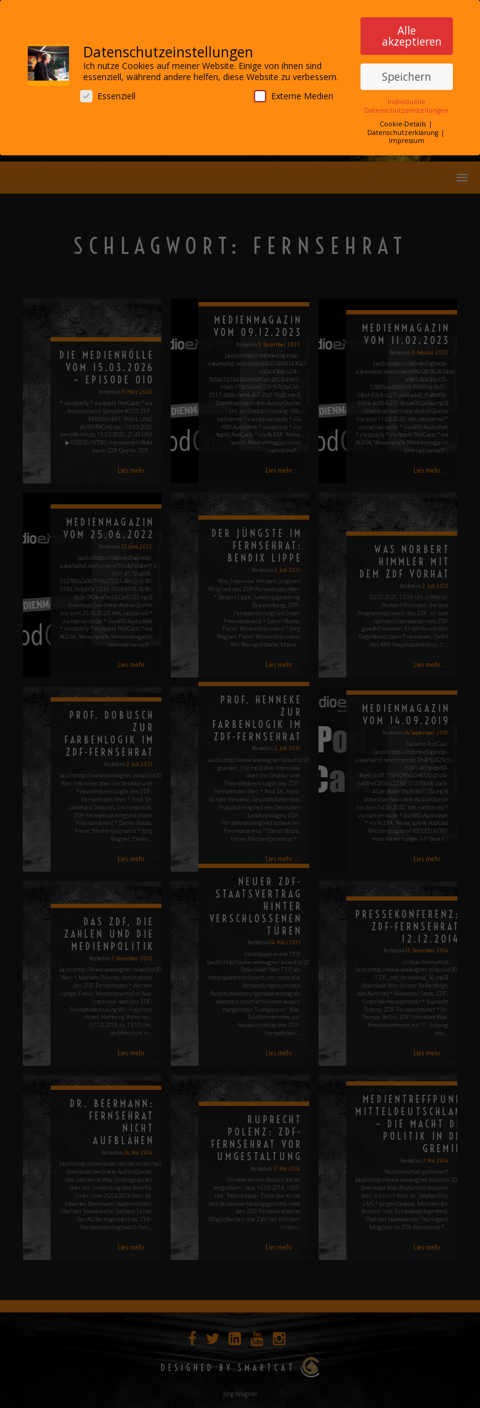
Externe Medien (293, 94)
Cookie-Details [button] (404, 122)
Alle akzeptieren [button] (412, 34)
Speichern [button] (406, 75)
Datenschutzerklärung (403, 131)
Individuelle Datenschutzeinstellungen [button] (406, 104)
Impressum (407, 139)
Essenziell (108, 94)
